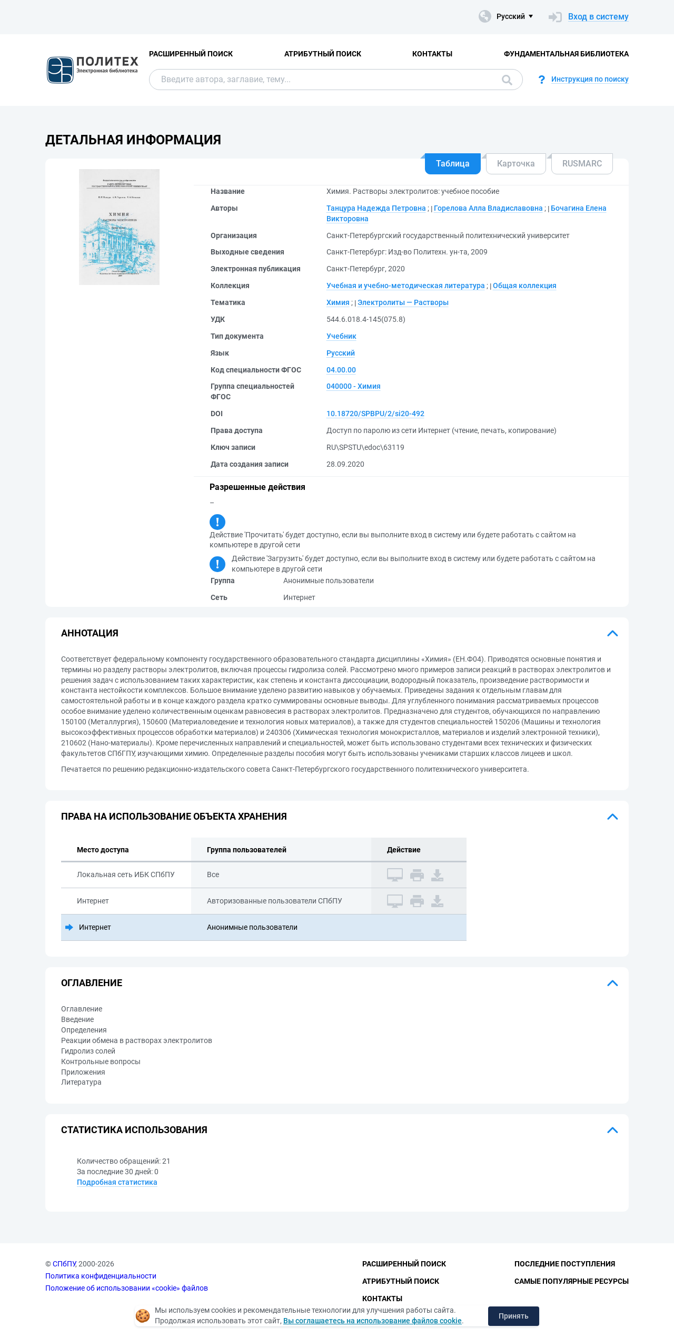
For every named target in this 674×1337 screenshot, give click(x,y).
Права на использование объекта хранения (174, 816)
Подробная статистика (117, 1182)
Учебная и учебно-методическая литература (405, 285)
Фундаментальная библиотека (566, 54)
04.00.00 (341, 370)
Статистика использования (134, 1129)
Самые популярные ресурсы (571, 1281)
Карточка (516, 164)
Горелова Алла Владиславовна (488, 208)
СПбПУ (64, 1264)
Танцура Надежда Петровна (376, 208)
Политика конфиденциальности (100, 1276)
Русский (340, 353)
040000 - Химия (353, 386)
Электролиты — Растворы (403, 302)
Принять (514, 1316)
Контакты (432, 54)
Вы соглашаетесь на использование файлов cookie (372, 1320)
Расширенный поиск (191, 54)
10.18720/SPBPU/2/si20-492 (375, 413)
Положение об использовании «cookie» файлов (126, 1288)
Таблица (453, 164)
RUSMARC (582, 164)
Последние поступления (564, 1264)
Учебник (341, 336)
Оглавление (91, 982)
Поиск (507, 80)
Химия (338, 302)
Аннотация (89, 632)
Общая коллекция (525, 285)
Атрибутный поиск (322, 54)
